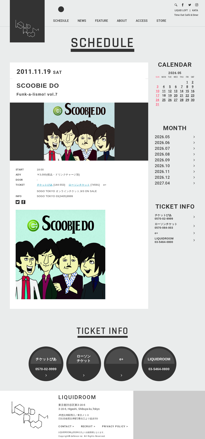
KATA (195, 10)
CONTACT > (66, 426)
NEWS (82, 21)
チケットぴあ (45, 184)
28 (181, 100)
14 (181, 91)
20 (175, 95)
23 (192, 95)
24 (157, 100)
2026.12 (162, 177)
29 (187, 100)
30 (192, 100)
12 (170, 91)
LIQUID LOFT (181, 10)
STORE (161, 21)
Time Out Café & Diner (186, 15)
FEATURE (101, 21)
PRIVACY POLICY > (115, 426)
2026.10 (162, 166)
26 (170, 100)
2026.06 (162, 143)
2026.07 (162, 148)
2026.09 (162, 160)
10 (157, 91)
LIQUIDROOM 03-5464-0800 (164, 240)
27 (175, 100)
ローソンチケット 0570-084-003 (166, 225)
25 (164, 100)
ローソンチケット (79, 184)
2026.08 (162, 154)
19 (170, 95)
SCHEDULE (61, 21)
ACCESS (142, 21)
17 (157, 95)
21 (181, 95)
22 (187, 95)
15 (187, 91)
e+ (156, 233)
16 (192, 91)
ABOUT (122, 21)
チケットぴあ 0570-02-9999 (164, 217)
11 (164, 91)
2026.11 (162, 172)
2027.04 (162, 183)
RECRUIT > (88, 426)
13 (175, 91)
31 (157, 104)
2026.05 (162, 137)
